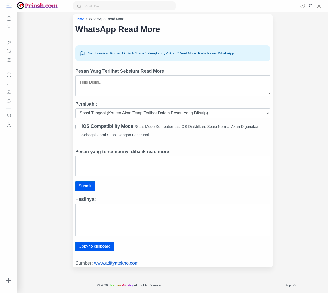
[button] (302, 5)
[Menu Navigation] (9, 5)
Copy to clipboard (95, 246)
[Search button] (79, 5)
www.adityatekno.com (116, 263)
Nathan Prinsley (121, 285)
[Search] (124, 5)
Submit (85, 186)
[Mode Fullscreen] (310, 5)
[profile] (319, 5)
